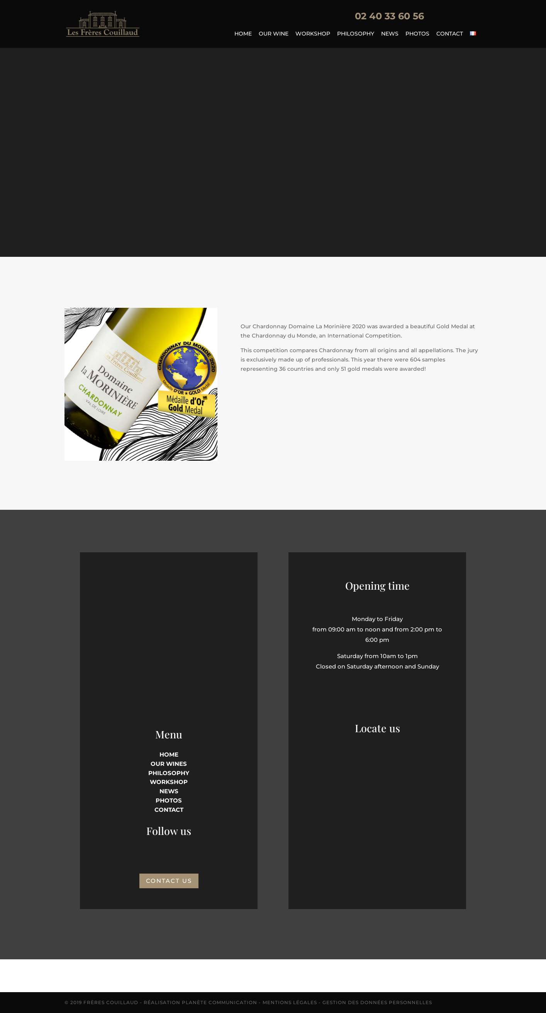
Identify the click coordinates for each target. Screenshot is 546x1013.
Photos (417, 34)
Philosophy (355, 34)
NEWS (168, 791)
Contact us (169, 880)
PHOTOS (169, 800)
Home (243, 34)
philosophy (168, 773)
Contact (449, 34)
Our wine (273, 34)
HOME (168, 754)
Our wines (169, 763)
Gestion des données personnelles (377, 1002)
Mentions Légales (290, 1002)
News (389, 34)
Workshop (312, 34)
